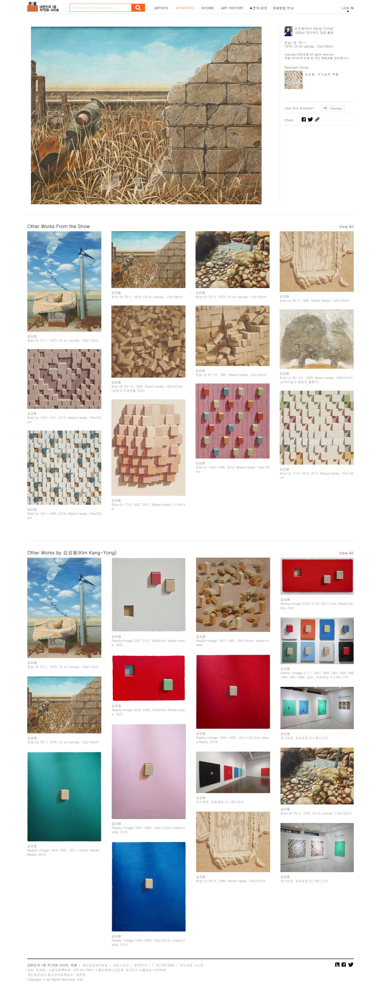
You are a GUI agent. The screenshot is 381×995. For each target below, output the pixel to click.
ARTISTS (161, 8)
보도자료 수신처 (191, 965)
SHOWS (208, 8)
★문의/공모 (258, 8)
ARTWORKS (185, 8)
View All (346, 226)
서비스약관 (121, 965)
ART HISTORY (232, 8)
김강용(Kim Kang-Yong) (314, 28)
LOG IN (348, 8)
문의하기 (140, 965)
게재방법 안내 (283, 8)
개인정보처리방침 (95, 965)
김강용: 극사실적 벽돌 (322, 74)
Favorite (336, 108)
